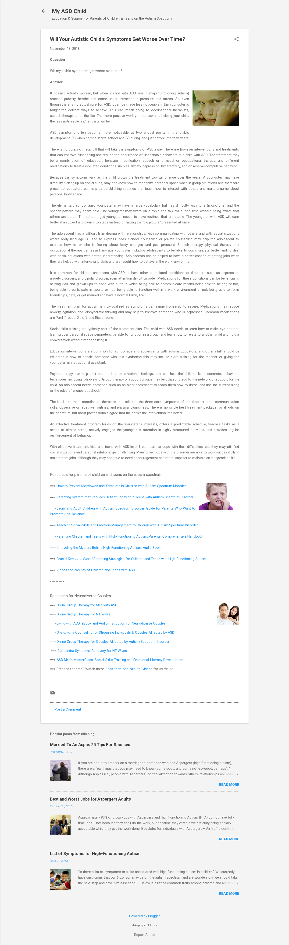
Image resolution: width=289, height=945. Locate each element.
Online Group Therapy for (76, 605)
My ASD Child (69, 11)
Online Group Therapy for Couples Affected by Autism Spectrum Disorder (113, 642)
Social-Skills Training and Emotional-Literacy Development (139, 660)
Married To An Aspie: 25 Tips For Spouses (90, 744)
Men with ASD (106, 605)
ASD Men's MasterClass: (76, 660)
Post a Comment (68, 709)
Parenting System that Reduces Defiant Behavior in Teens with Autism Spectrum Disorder (125, 497)
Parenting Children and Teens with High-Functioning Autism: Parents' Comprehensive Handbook (130, 536)
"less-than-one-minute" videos (129, 669)
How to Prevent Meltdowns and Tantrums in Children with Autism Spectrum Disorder (121, 486)
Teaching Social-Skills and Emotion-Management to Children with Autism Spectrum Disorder (127, 525)
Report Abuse (144, 935)
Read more (229, 785)
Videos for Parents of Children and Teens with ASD (96, 570)
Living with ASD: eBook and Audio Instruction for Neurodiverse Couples (112, 623)
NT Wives (103, 614)
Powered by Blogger (144, 916)
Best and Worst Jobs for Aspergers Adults (90, 799)
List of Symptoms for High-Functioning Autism (95, 853)
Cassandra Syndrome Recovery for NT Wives (92, 651)
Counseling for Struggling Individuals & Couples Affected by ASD (115, 632)
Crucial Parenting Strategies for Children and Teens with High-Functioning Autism (131, 559)
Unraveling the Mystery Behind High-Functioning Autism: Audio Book (109, 548)
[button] (236, 39)
